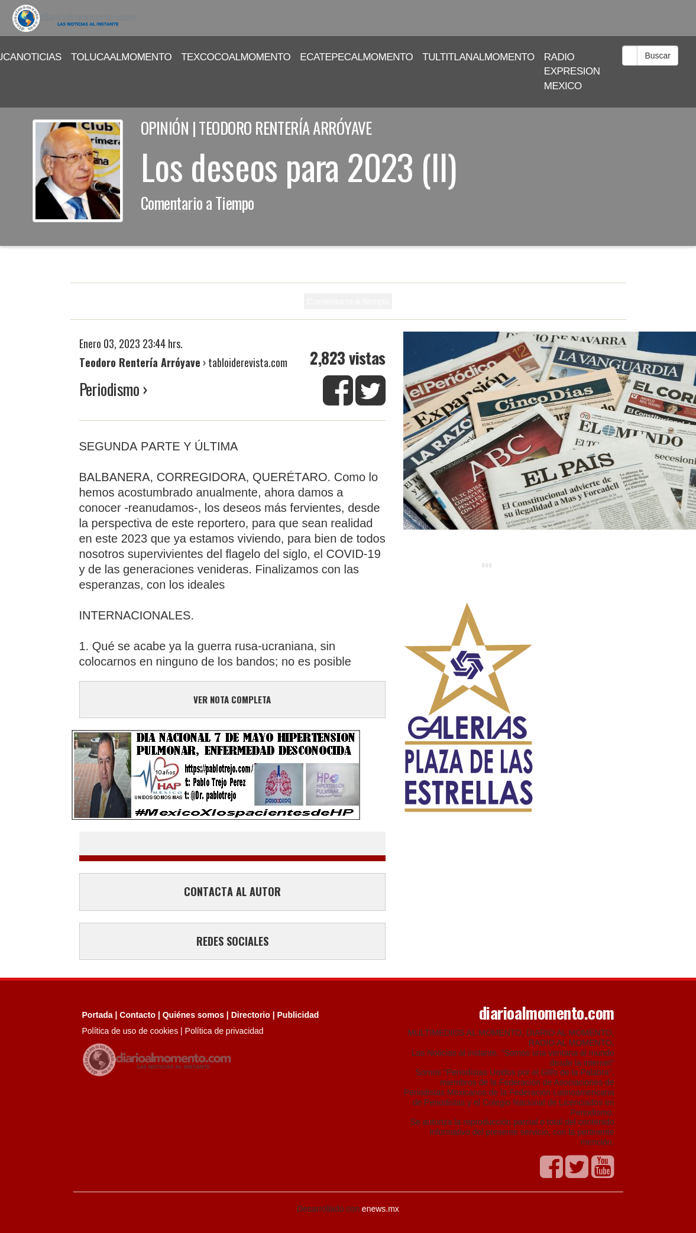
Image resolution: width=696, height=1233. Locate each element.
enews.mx (380, 1208)
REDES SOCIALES (232, 941)
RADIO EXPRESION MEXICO (572, 71)
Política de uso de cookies (130, 1031)
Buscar (658, 55)
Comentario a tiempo (348, 301)
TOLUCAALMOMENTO (121, 57)
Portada (97, 1015)
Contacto (137, 1015)
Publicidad (298, 1015)
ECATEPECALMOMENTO (356, 57)
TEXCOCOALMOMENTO (235, 57)
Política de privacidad (224, 1031)
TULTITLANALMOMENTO (478, 57)
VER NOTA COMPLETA (232, 699)
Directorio (250, 1015)
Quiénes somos (193, 1015)
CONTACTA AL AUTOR (232, 891)
